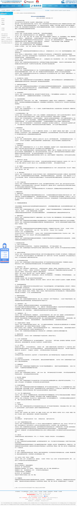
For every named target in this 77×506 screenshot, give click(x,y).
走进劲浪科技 (25, 5)
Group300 (52, 10)
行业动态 (3, 26)
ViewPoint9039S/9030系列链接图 (25, 487)
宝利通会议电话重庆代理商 (45, 504)
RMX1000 (68, 10)
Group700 (64, 10)
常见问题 (40, 491)
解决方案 (14, 5)
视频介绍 (44, 5)
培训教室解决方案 (4, 35)
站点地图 (60, 491)
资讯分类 (3, 16)
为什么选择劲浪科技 (24, 491)
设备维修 (50, 5)
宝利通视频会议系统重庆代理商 (25, 504)
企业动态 (61, 5)
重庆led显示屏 (68, 504)
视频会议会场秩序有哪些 (40, 487)
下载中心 (67, 5)
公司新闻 (2, 28)
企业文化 (31, 491)
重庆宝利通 (63, 504)
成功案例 (56, 5)
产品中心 (8, 5)
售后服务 (45, 491)
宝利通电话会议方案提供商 (35, 504)
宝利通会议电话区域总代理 (55, 504)
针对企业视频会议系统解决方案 (6, 42)
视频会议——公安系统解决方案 (6, 39)
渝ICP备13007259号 (46, 494)
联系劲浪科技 (50, 491)
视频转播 (19, 5)
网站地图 (55, 491)
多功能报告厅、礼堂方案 (5, 37)
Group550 (60, 10)
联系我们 (72, 5)
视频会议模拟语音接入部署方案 (6, 41)
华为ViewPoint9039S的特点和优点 (29, 13)
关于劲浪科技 (17, 491)
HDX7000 (56, 10)
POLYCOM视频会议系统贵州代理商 (13, 504)
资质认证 (2, 18)
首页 (2, 5)
